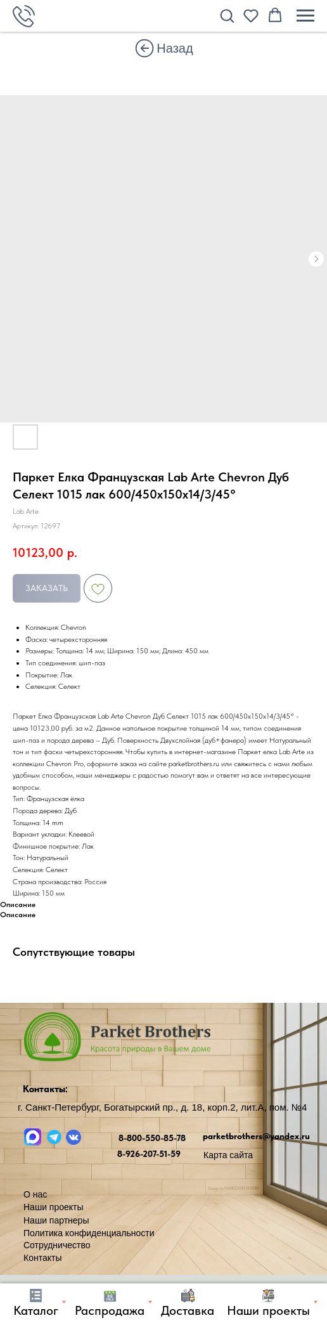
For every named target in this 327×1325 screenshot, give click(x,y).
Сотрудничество (56, 1245)
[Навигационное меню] (305, 16)
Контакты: (45, 1089)
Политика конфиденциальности (89, 1233)
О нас (35, 1194)
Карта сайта (228, 1155)
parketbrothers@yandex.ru (256, 1136)
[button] (226, 15)
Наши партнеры (56, 1220)
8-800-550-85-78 (152, 1138)
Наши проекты (53, 1207)
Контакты (42, 1258)
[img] (144, 48)
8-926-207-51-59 (149, 1154)
